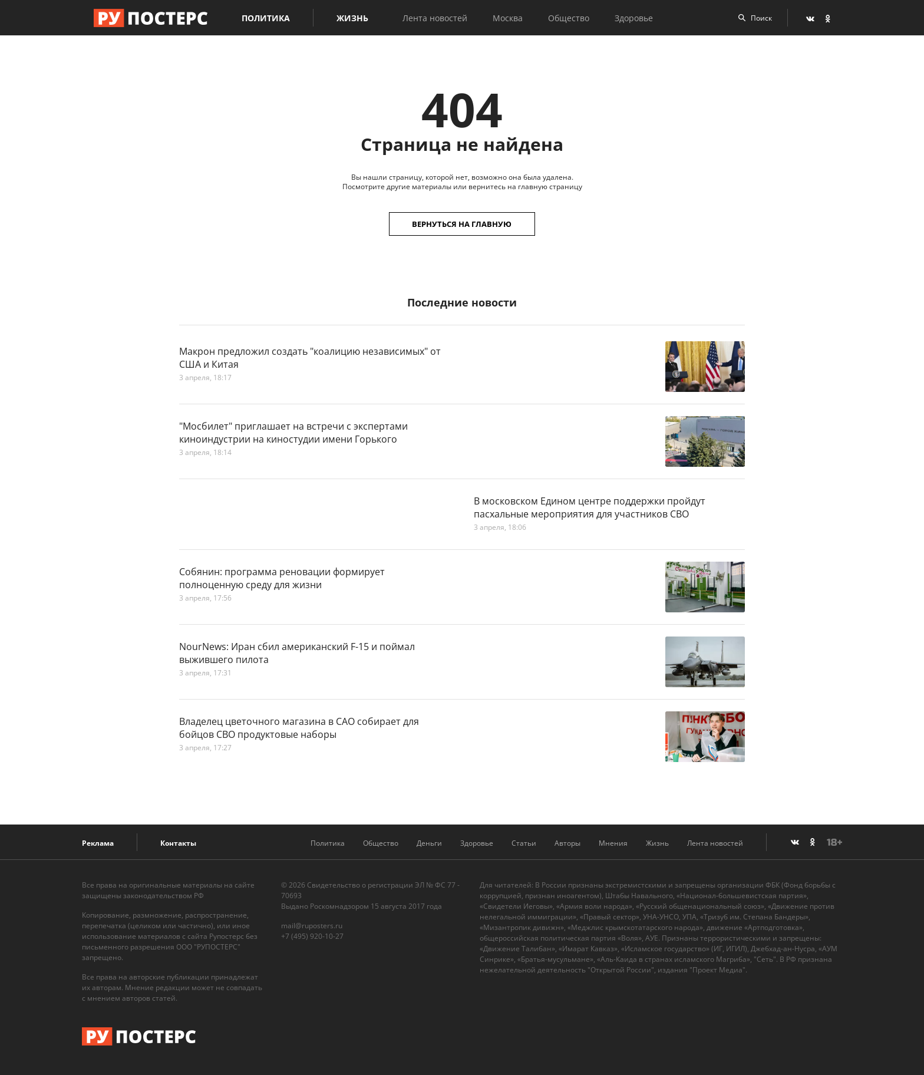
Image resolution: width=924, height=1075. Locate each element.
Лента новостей (437, 18)
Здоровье (636, 18)
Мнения (613, 843)
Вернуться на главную (462, 224)
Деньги (429, 843)
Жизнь (355, 18)
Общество (571, 18)
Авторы (567, 843)
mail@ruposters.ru (311, 926)
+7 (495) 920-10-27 (312, 936)
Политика (268, 18)
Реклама (98, 843)
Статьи (524, 843)
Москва (510, 18)
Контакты (178, 843)
